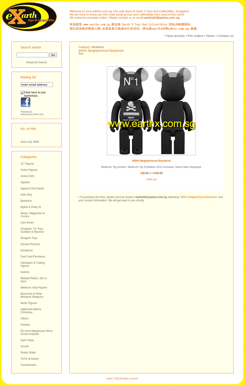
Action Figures (29, 169)
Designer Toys (29, 238)
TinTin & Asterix (30, 358)
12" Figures (27, 163)
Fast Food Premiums (33, 256)
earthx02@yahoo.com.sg (151, 197)
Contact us (226, 36)
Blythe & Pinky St (31, 207)
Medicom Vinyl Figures (34, 287)
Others (25, 318)
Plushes (25, 324)
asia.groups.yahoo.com (32, 114)
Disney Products (30, 244)
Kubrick (25, 272)
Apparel (25, 182)
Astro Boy (26, 194)
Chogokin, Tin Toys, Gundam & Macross (32, 230)
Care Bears (27, 222)
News (210, 36)
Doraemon (27, 250)
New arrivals (175, 36)
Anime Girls (27, 176)
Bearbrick (26, 200)
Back (81, 53)
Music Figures (29, 303)
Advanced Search (36, 62)
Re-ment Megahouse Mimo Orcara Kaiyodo (37, 332)
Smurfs (25, 346)
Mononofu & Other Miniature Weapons (32, 295)
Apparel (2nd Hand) (32, 188)
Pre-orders (195, 36)
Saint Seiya (27, 340)
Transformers (28, 365)
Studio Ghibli (28, 352)
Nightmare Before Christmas (31, 311)
